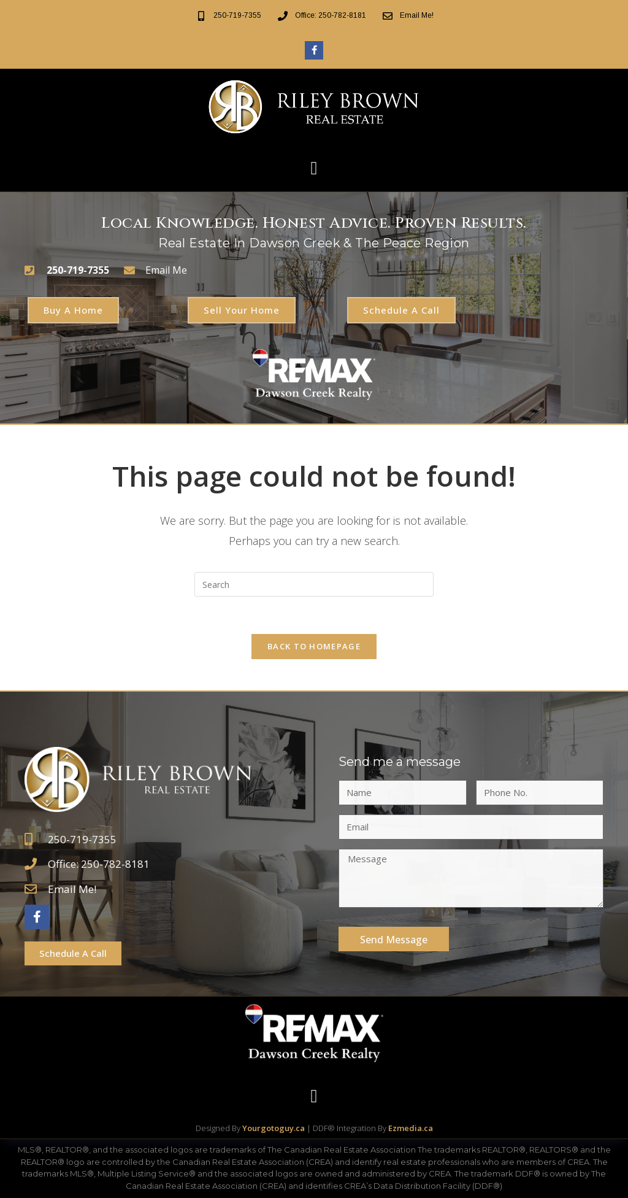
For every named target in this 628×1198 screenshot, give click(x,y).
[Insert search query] (314, 584)
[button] (314, 168)
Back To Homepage (314, 646)
